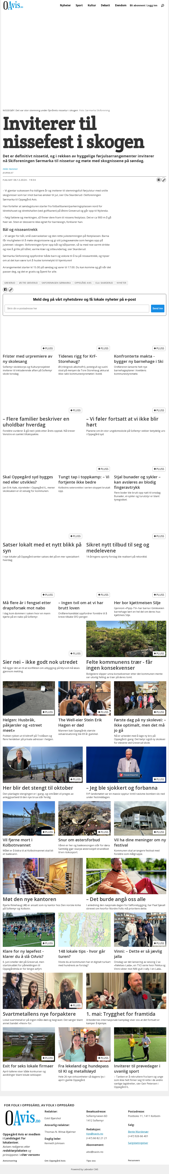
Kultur (92, 5)
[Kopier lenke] (163, 179)
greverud (9, 282)
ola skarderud (104, 282)
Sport (79, 5)
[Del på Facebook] (158, 179)
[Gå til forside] (13, 5)
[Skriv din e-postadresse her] (77, 308)
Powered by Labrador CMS (84, 1169)
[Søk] (162, 5)
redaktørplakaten (15, 1151)
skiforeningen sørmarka (56, 282)
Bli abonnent (138, 5)
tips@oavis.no (94, 1133)
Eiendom (120, 5)
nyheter (121, 282)
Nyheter (65, 5)
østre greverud (28, 282)
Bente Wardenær (138, 1131)
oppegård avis (83, 282)
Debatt (105, 5)
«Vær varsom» (30, 1155)
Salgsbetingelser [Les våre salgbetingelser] (138, 1143)
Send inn (158, 308)
